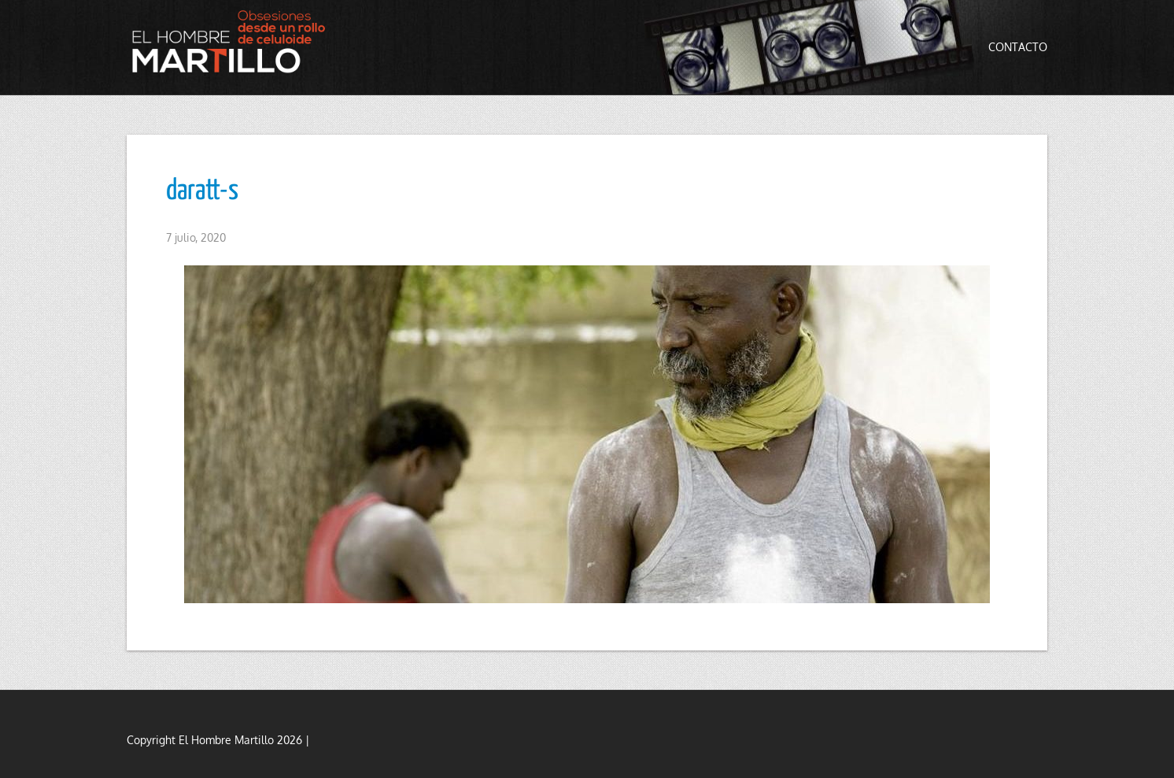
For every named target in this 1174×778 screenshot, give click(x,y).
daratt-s (202, 191)
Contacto (1017, 47)
